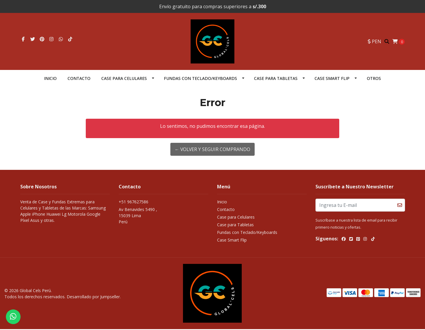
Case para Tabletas (276, 79)
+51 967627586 (133, 203)
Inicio (50, 79)
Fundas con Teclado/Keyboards (200, 79)
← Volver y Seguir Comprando (212, 150)
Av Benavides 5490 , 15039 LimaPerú (138, 217)
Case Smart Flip (332, 79)
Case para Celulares (124, 79)
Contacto (79, 79)
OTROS (374, 79)
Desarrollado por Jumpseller (93, 297)
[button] (374, 42)
